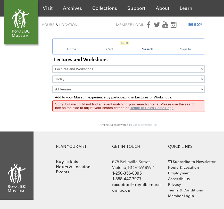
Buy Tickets (67, 161)
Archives (72, 8)
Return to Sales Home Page (151, 108)
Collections (104, 8)
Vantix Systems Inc (145, 124)
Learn (186, 8)
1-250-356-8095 (127, 173)
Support (136, 8)
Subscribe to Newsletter (194, 161)
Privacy (174, 184)
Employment (179, 173)
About (162, 8)
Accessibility (179, 178)
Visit (48, 8)
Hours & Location (183, 167)
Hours (48, 24)
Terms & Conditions (185, 190)
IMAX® (194, 24)
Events (62, 171)
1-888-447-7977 (127, 178)
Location (68, 24)
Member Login (130, 24)
